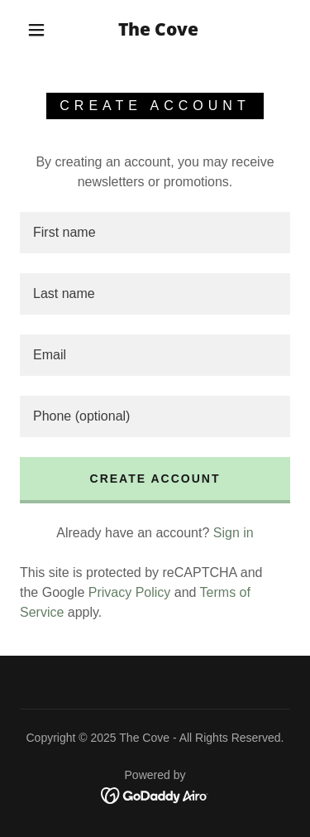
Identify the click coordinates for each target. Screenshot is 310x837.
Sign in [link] (233, 533)
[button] (36, 29)
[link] (158, 29)
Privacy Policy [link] (129, 592)
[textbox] (155, 232)
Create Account (155, 478)
